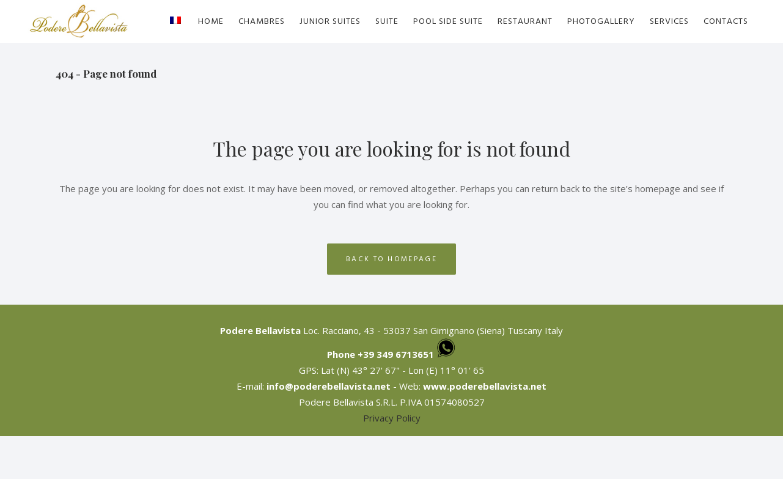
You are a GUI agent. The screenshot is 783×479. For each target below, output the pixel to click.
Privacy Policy (392, 418)
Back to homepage (391, 259)
